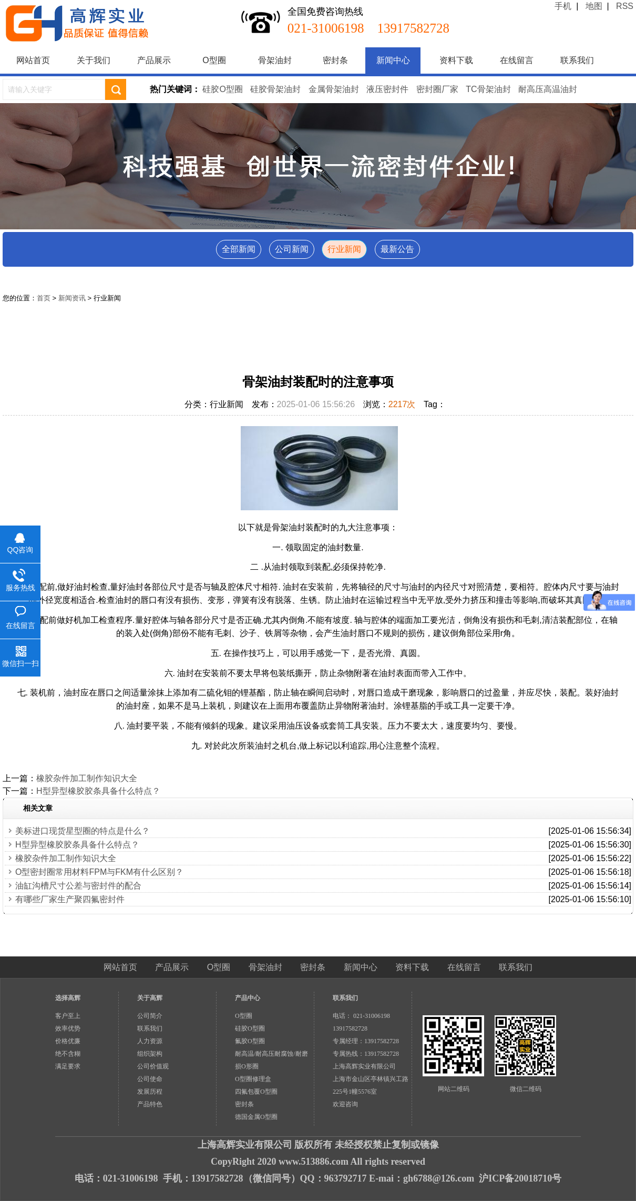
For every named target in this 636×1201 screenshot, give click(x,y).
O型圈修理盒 (253, 1079)
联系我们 (577, 60)
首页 (43, 298)
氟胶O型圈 (250, 1041)
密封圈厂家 (437, 89)
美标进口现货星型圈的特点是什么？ (82, 830)
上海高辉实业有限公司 (364, 1066)
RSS (624, 6)
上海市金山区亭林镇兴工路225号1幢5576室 (370, 1085)
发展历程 (149, 1091)
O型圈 (213, 60)
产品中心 (247, 998)
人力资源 (149, 1041)
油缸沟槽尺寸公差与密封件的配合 (78, 885)
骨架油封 (275, 60)
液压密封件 (387, 89)
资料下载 (456, 60)
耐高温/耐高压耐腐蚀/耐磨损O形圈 (271, 1060)
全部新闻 (238, 249)
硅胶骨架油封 (275, 89)
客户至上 (67, 1016)
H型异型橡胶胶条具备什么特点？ (98, 790)
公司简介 (149, 1016)
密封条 (335, 60)
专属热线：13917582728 (366, 1053)
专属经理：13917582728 (366, 1041)
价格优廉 (67, 1041)
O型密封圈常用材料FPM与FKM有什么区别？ (99, 871)
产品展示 (154, 60)
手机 (563, 6)
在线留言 (517, 60)
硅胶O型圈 (222, 89)
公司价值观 (153, 1066)
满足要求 (67, 1066)
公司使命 (149, 1079)
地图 (594, 6)
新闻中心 (393, 60)
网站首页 (33, 60)
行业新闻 (344, 249)
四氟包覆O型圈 (256, 1091)
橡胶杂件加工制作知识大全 (86, 778)
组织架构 (149, 1053)
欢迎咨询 (345, 1104)
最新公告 (397, 249)
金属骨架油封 (334, 89)
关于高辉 (149, 998)
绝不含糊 (67, 1053)
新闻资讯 (72, 298)
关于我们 (93, 60)
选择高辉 (67, 998)
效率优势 (67, 1028)
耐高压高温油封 (547, 89)
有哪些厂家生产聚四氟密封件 (70, 899)
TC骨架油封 (488, 89)
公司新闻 (292, 249)
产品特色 (149, 1104)
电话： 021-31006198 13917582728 (364, 1022)
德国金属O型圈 (256, 1117)
